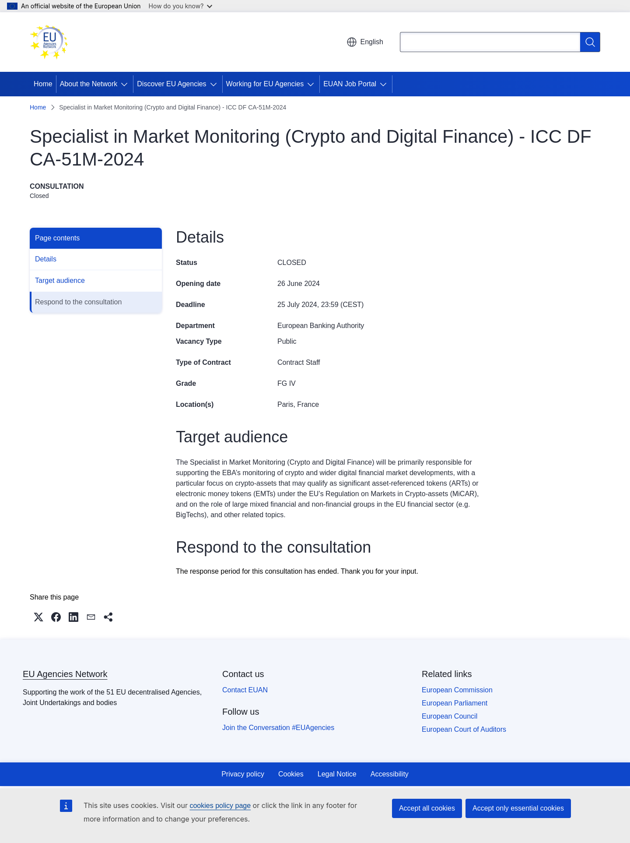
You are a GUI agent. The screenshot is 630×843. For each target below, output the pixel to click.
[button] (39, 617)
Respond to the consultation (78, 302)
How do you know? (181, 6)
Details (45, 259)
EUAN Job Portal (349, 84)
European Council (449, 716)
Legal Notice (337, 774)
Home (43, 84)
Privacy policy (242, 774)
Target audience (60, 280)
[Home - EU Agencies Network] (49, 42)
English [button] (364, 42)
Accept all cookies (427, 808)
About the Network (89, 84)
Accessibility (390, 774)
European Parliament (454, 703)
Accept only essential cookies (518, 808)
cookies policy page (220, 805)
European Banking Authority (320, 325)
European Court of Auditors (464, 729)
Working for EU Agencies (265, 84)
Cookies (291, 774)
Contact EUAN (245, 690)
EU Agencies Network (65, 674)
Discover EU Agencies (171, 84)
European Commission (457, 690)
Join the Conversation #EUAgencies (278, 727)
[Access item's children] (126, 84)
